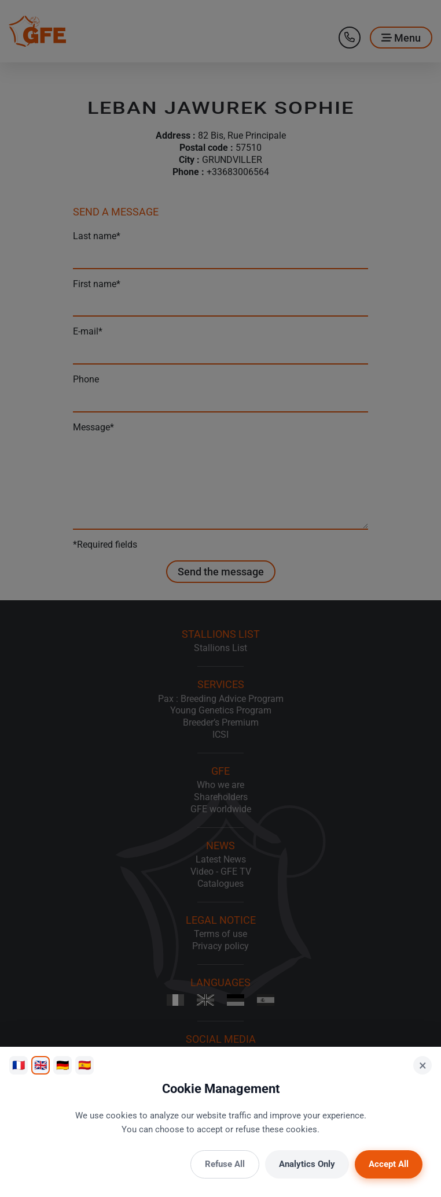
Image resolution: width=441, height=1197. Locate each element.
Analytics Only (307, 1164)
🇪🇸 (84, 1065)
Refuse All (225, 1164)
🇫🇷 (18, 1065)
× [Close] (423, 1065)
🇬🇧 (40, 1065)
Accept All (389, 1164)
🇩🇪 (62, 1065)
